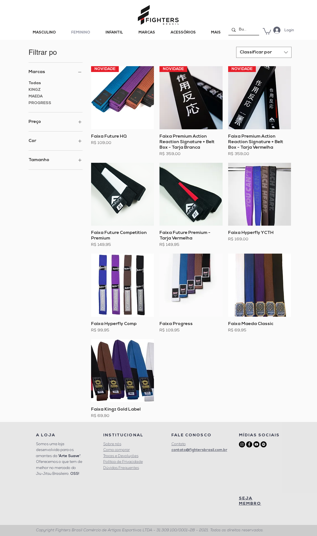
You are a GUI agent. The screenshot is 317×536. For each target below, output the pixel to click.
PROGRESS (40, 102)
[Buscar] (243, 30)
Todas (35, 82)
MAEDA (36, 96)
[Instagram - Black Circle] (242, 444)
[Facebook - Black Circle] (249, 444)
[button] (267, 30)
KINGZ (35, 89)
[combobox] (264, 52)
